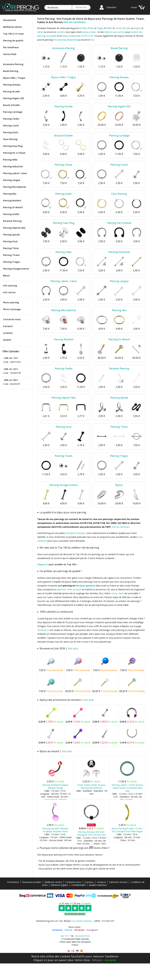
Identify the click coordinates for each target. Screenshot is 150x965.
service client (117, 593)
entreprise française (75, 533)
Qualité (7, 339)
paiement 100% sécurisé (69, 589)
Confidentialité (78, 885)
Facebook (57, 929)
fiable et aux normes (114, 32)
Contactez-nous (12, 319)
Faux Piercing (10, 139)
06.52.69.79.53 (82, 935)
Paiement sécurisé (118, 882)
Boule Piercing (10, 71)
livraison (42, 630)
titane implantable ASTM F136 (78, 35)
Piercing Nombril (12, 200)
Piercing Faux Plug (13, 146)
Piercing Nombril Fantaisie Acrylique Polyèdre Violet (55, 830)
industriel (72, 39)
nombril (60, 32)
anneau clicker (89, 32)
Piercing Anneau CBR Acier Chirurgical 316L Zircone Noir (91, 833)
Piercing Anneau (11, 84)
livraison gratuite (85, 585)
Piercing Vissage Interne (16, 268)
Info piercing (10, 285)
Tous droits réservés (81, 920)
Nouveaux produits (31, 882)
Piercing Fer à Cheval (14, 152)
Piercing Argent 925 (13, 98)
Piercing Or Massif (13, 207)
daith (109, 28)
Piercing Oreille (11, 214)
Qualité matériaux (98, 885)
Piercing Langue (11, 180)
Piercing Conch (11, 125)
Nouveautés (9, 20)
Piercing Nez (9, 193)
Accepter (111, 960)
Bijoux (6, 275)
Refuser (97, 960)
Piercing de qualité (13, 40)
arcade (126, 28)
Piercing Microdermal (14, 186)
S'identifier (111, 7)
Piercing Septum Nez (14, 227)
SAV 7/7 (64, 935)
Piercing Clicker (11, 118)
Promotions (13, 882)
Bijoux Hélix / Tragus (14, 77)
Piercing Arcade (11, 91)
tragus (100, 28)
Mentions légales (59, 885)
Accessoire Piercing (13, 64)
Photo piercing (11, 302)
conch (118, 28)
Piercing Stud (10, 241)
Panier (134, 7)
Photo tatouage (12, 309)
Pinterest (79, 929)
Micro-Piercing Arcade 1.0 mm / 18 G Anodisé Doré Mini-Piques (127, 830)
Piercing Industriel (13, 166)
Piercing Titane (11, 255)
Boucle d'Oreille (11, 105)
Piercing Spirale (11, 234)
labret (40, 32)
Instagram (92, 929)
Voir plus (73, 648)
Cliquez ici (42, 564)
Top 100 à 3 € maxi (13, 33)
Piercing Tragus (11, 261)
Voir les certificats (75, 22)
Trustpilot (86, 903)
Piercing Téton (11, 248)
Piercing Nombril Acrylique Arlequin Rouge (55, 786)
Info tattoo (9, 292)
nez (92, 39)
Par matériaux (11, 47)
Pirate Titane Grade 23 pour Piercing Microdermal (91, 786)
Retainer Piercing (12, 220)
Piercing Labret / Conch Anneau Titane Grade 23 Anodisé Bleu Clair (127, 787)
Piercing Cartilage (12, 111)
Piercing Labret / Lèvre (15, 173)
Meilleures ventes (12, 26)
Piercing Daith (10, 132)
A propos (8, 326)
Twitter (68, 929)
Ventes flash (9, 54)
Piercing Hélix (10, 159)
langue (137, 28)
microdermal (59, 39)
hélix (91, 28)
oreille (84, 28)
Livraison (8, 332)
